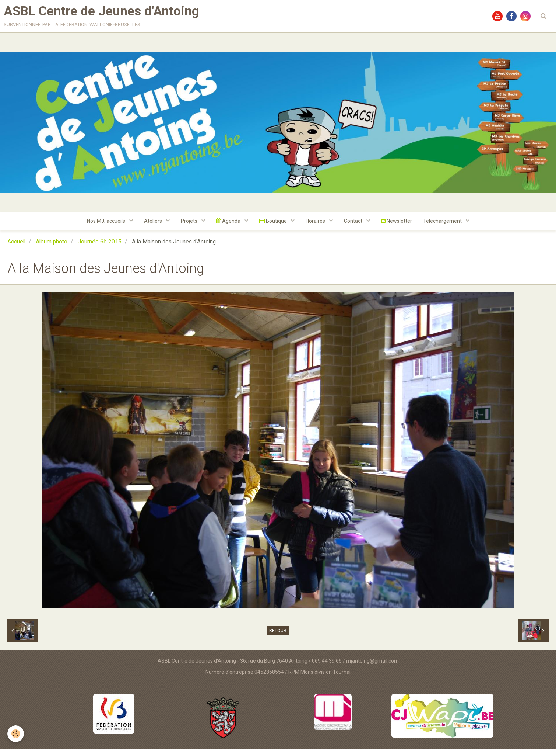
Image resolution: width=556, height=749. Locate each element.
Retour (277, 630)
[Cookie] (15, 733)
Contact (353, 221)
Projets (189, 221)
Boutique (273, 221)
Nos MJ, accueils (106, 221)
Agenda (229, 221)
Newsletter (396, 221)
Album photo (51, 241)
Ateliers (153, 221)
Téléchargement (443, 221)
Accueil (16, 241)
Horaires (316, 221)
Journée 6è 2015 (100, 241)
